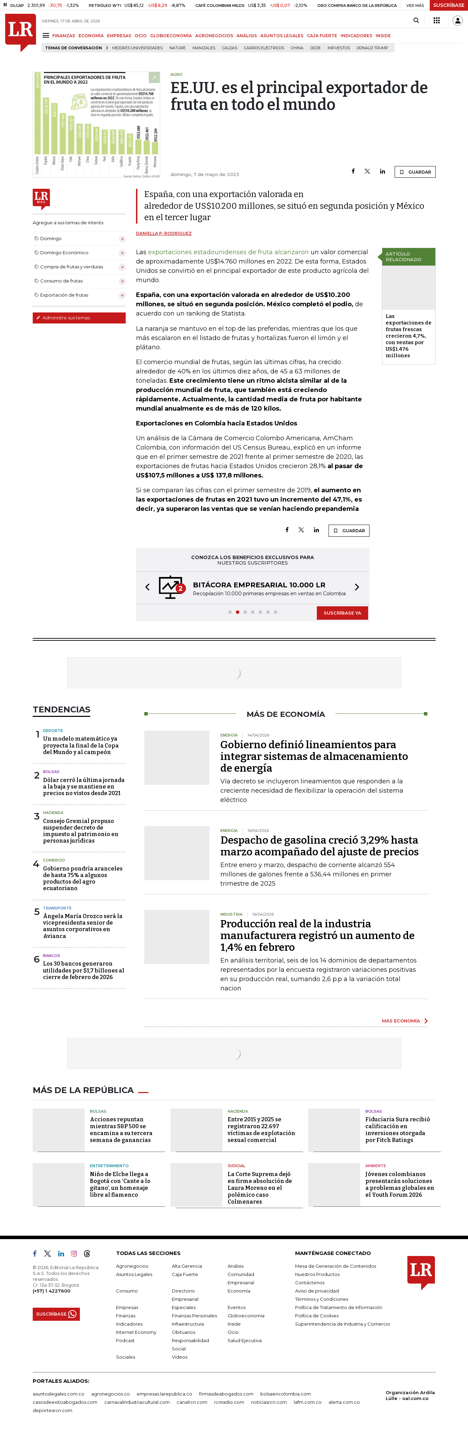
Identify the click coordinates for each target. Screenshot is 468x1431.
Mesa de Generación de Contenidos (335, 1266)
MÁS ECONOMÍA (401, 1020)
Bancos (51, 955)
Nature (177, 48)
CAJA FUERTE (322, 35)
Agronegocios (132, 1266)
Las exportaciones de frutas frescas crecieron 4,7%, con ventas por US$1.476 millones (408, 336)
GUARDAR (415, 172)
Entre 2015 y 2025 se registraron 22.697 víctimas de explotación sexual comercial (261, 1129)
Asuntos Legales (134, 1274)
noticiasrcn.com (269, 1402)
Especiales (184, 1307)
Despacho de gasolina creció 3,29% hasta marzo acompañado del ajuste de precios (319, 846)
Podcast (125, 1340)
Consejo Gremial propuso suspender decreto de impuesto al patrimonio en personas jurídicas (80, 831)
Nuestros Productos (317, 1274)
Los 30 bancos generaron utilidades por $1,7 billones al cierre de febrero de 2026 (83, 970)
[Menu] (47, 35)
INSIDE (383, 35)
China (297, 48)
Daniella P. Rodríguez (164, 233)
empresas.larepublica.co (164, 1394)
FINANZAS (63, 35)
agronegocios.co (110, 1394)
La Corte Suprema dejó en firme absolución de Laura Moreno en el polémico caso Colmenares (260, 1188)
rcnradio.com (229, 1402)
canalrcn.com (192, 1402)
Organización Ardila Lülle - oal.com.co (410, 1395)
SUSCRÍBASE (449, 5)
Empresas (127, 1307)
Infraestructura (188, 1324)
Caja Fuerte (185, 1274)
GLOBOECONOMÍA (171, 35)
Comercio (54, 860)
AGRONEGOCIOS (214, 35)
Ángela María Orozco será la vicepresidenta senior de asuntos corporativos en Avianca (83, 926)
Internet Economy (136, 1332)
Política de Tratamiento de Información (338, 1307)
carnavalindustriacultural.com (137, 1402)
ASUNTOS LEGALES (281, 35)
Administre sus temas (63, 317)
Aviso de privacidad (317, 1291)
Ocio (233, 1332)
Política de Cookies (317, 1315)
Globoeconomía (246, 1315)
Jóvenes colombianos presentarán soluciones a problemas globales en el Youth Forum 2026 (399, 1184)
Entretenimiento (109, 1165)
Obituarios (183, 1332)
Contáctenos (309, 1282)
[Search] (416, 20)
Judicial (236, 1165)
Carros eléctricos (264, 48)
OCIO (141, 35)
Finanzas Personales (194, 1315)
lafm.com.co (308, 1402)
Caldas (229, 48)
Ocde (315, 48)
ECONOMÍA (91, 35)
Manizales (204, 48)
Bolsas (51, 771)
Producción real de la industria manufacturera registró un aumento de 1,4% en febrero (317, 936)
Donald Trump (372, 48)
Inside (234, 1324)
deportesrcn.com (52, 1410)
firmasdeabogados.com (226, 1394)
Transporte (57, 908)
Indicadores (129, 1324)
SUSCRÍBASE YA (342, 613)
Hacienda (53, 812)
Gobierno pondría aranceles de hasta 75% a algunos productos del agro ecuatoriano (83, 878)
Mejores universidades (137, 48)
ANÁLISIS (247, 35)
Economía (239, 1291)
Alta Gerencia (187, 1266)
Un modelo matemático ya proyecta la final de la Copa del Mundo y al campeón (81, 745)
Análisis (235, 1266)
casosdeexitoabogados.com (65, 1402)
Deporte (53, 730)
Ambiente (375, 1165)
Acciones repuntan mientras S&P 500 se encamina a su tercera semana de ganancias (121, 1129)
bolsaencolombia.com (285, 1394)
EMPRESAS (119, 35)
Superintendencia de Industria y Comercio (342, 1324)
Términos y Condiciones (321, 1299)
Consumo (127, 1291)
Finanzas (125, 1315)
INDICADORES (356, 35)
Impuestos (338, 48)
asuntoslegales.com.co (58, 1394)
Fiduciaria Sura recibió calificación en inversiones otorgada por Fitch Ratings (397, 1129)
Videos (179, 1357)
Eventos (237, 1307)
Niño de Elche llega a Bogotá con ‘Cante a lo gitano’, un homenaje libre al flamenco (120, 1184)
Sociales (125, 1357)
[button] (145, 588)
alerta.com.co (344, 1402)
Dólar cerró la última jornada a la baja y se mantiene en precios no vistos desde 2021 (84, 786)
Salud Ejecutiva (245, 1340)
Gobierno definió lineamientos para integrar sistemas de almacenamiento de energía (314, 756)
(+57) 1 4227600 (51, 1291)
